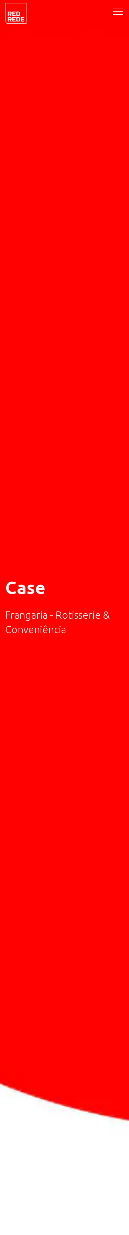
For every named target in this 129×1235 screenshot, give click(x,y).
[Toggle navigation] (118, 11)
